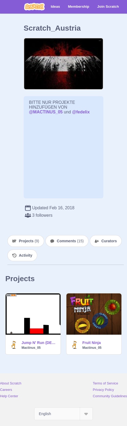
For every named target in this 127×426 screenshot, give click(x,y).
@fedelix (81, 112)
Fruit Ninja (91, 343)
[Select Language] (63, 413)
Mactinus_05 (31, 348)
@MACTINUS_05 (46, 112)
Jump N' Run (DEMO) (39, 343)
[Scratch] (34, 6)
